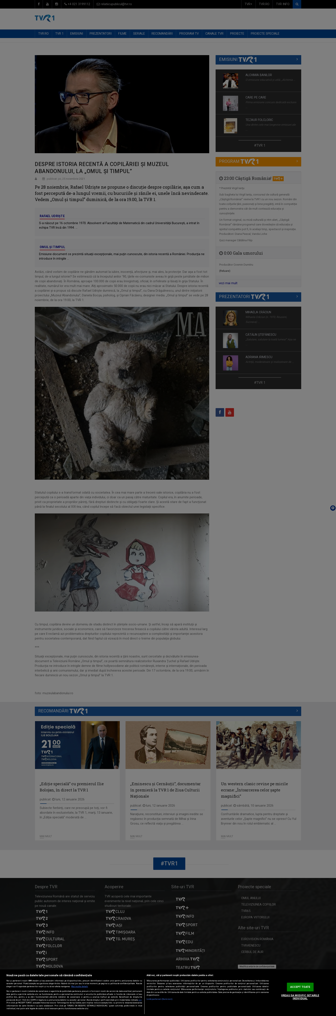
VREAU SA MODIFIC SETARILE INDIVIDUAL (300, 997)
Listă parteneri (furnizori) (159, 999)
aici (140, 1000)
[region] (168, 992)
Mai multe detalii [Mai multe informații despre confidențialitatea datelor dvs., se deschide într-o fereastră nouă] (79, 986)
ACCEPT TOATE (300, 986)
